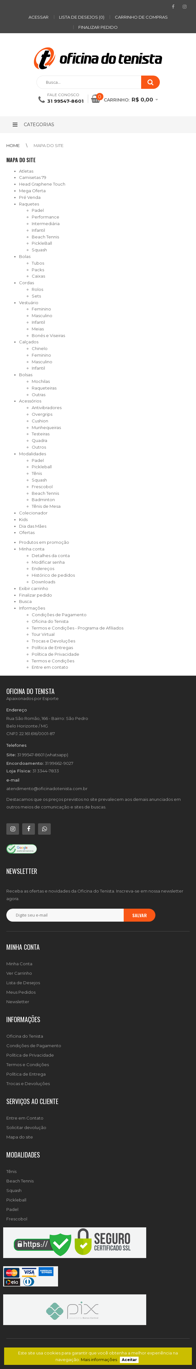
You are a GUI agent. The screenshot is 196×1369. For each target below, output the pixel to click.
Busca (25, 601)
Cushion (40, 420)
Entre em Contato (24, 1117)
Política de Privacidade (55, 654)
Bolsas (25, 374)
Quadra (39, 440)
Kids (23, 519)
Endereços (43, 568)
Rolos (37, 289)
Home (13, 145)
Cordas (26, 282)
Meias (38, 328)
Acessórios (30, 400)
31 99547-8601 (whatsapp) (42, 754)
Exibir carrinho (33, 588)
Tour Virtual (43, 634)
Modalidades (32, 453)
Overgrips (42, 414)
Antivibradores (47, 407)
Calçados (28, 341)
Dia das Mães (32, 526)
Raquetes (29, 203)
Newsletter (17, 1001)
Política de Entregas (52, 647)
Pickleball (42, 466)
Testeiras (40, 433)
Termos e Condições (53, 660)
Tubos (38, 263)
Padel (38, 210)
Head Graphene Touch (42, 184)
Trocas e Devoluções (53, 640)
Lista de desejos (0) (81, 17)
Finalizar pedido (98, 27)
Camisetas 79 (32, 177)
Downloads (43, 581)
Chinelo (40, 348)
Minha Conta (19, 963)
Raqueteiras (44, 387)
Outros (39, 447)
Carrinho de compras (141, 17)
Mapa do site (48, 145)
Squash (39, 249)
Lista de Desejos (23, 982)
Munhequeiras (46, 427)
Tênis (37, 473)
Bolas (24, 256)
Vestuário (28, 302)
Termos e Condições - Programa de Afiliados (77, 627)
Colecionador (33, 512)
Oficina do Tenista (50, 621)
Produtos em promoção (44, 542)
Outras (38, 394)
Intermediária (46, 223)
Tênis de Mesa (46, 506)
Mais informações (99, 1359)
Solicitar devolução (26, 1127)
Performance (45, 216)
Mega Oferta (32, 190)
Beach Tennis (45, 236)
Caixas (38, 276)
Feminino (41, 308)
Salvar (139, 915)
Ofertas (27, 532)
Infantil (38, 230)
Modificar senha (48, 562)
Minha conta (31, 548)
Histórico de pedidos (53, 575)
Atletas (26, 171)
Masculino (42, 315)
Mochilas (41, 381)
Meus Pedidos (21, 992)
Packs (38, 269)
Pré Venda (30, 197)
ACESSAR (39, 17)
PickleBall (42, 243)
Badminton (43, 499)
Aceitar (129, 1360)
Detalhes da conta (51, 555)
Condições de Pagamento (59, 614)
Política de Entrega (26, 1074)
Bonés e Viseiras (48, 335)
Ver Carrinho (19, 973)
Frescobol (42, 486)
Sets (36, 295)
